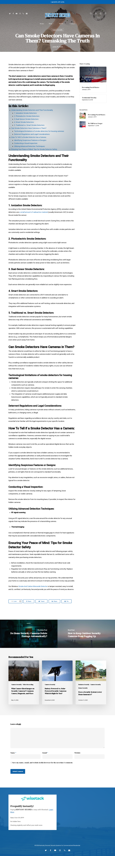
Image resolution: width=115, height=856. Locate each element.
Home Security (83, 688)
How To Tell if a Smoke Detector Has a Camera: (28, 137)
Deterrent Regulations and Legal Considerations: (32, 134)
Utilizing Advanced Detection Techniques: (29, 146)
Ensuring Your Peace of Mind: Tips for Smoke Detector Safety (34, 149)
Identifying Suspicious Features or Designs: (30, 140)
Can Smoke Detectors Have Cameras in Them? (28, 128)
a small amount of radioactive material (33, 212)
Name (13, 753)
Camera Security (57, 30)
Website (77, 753)
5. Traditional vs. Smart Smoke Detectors (29, 125)
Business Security (83, 684)
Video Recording (28, 684)
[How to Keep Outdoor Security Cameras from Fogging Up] (86, 634)
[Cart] (101, 13)
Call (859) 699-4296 (57, 2)
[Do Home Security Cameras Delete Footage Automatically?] (29, 634)
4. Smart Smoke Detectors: (24, 122)
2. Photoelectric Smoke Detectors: (27, 116)
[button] (105, 13)
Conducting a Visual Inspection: (26, 143)
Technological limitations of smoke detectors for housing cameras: (39, 131)
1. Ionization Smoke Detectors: (25, 113)
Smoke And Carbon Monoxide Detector (32, 586)
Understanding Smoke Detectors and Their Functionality (32, 110)
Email (45, 753)
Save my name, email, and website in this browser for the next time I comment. (42, 762)
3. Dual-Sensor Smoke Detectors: (26, 119)
